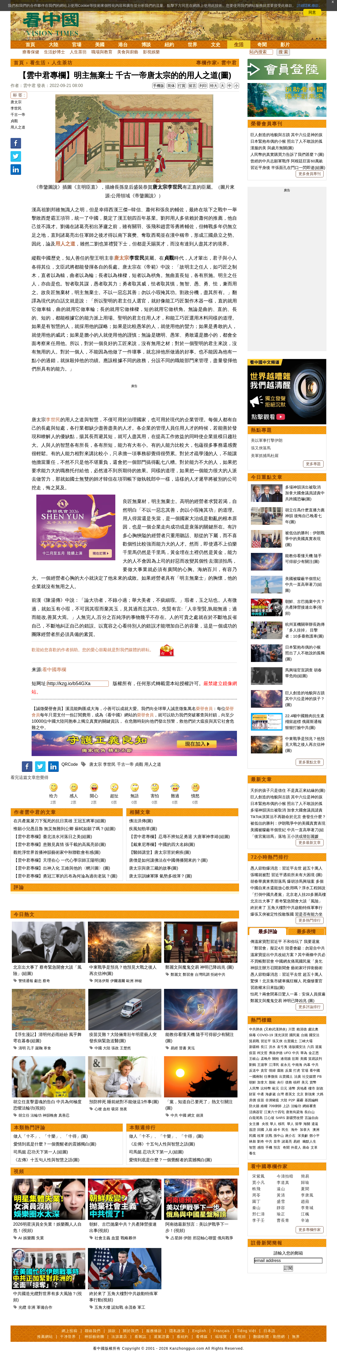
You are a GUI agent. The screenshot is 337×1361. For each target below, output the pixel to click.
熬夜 (123, 1109)
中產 (260, 1094)
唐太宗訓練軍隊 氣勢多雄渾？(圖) (160, 876)
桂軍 (260, 1136)
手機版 (158, 86)
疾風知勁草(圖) (143, 828)
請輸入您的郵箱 (288, 1253)
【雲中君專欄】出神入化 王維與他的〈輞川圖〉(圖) (61, 868)
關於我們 (131, 1331)
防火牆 (254, 1106)
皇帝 (277, 1141)
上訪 (286, 1106)
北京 (300, 1094)
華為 (303, 1053)
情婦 (272, 1070)
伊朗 (187, 1238)
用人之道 (18, 127)
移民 (281, 1124)
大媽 (319, 1094)
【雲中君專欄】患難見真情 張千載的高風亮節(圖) (59, 844)
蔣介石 (290, 1136)
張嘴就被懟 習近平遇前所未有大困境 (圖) (286, 874)
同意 (312, 12)
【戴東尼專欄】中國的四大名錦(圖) (162, 844)
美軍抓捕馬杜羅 (265, 455)
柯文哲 (262, 1053)
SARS (280, 1118)
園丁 (256, 1201)
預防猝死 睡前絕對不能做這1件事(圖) (124, 1102)
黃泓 (191, 1048)
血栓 (106, 1109)
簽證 (252, 1130)
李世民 (16, 108)
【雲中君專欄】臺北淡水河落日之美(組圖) (52, 836)
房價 (252, 1100)
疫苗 (252, 1053)
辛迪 (305, 1220)
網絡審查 (309, 1106)
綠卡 (277, 1130)
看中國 (315, 1070)
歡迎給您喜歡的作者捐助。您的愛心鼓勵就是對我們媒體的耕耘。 (93, 650)
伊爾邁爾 (117, 981)
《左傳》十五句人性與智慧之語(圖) (46, 1160)
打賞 (181, 86)
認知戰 (117, 1307)
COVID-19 (265, 1035)
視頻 (19, 1171)
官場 (76, 44)
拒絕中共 (218, 974)
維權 (264, 1106)
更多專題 (313, 464)
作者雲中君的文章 (35, 812)
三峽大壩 (306, 1041)
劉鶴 (252, 1065)
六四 (310, 1047)
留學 (298, 1124)
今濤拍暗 (285, 1176)
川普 (291, 1029)
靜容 (281, 1207)
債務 (288, 1082)
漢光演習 (281, 1035)
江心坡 (269, 1118)
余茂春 (130, 1307)
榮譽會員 (204, 708)
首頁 (30, 44)
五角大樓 (102, 1307)
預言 (277, 1147)
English (199, 1331)
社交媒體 (309, 1076)
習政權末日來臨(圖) (267, 987)
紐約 (169, 44)
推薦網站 (45, 1336)
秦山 (256, 1207)
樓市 (311, 1088)
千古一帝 (18, 114)
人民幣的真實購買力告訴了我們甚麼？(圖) (287, 154)
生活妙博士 (54, 52)
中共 (174, 1115)
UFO (287, 1053)
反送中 (254, 1070)
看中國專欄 (54, 669)
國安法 (314, 1035)
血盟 (115, 1238)
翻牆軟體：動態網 (269, 1336)
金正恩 (314, 1053)
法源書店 (119, 1336)
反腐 (288, 1070)
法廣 (297, 1076)
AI (20, 1238)
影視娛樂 (151, 52)
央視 (265, 1124)
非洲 (31, 1307)
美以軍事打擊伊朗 (267, 440)
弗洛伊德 (276, 1053)
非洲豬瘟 (272, 1100)
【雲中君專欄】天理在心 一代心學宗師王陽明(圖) (59, 860)
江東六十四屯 (274, 1112)
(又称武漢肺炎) (275, 1029)
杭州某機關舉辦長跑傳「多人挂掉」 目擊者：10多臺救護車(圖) (305, 630)
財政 (319, 1088)
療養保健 (30, 52)
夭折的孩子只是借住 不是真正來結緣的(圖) (287, 790)
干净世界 (68, 1336)
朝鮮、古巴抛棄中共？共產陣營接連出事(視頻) (305, 607)
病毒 (252, 1035)
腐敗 (280, 1070)
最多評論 (267, 931)
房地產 (302, 1088)
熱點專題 (261, 430)
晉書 (182, 1048)
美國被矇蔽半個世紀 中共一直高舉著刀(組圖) (303, 584)
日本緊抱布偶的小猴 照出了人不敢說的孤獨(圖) (305, 653)
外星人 (296, 1147)
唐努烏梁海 (294, 1112)
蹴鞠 (39, 1048)
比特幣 (266, 1088)
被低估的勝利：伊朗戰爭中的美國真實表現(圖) (305, 539)
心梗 (98, 1109)
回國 (260, 1130)
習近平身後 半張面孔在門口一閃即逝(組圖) (287, 167)
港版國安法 (297, 1047)
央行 (280, 1082)
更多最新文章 (310, 842)
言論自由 (311, 1118)
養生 (252, 1153)
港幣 (292, 1088)
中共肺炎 (256, 1029)
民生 (286, 1130)
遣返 (314, 1124)
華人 (273, 1124)
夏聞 (305, 1189)
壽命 (306, 1147)
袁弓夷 (282, 1047)
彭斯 (295, 1059)
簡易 (305, 1176)
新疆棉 (254, 1047)
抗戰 (268, 1136)
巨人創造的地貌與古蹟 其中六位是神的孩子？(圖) (305, 699)
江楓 (305, 1214)
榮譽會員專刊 (267, 123)
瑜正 (281, 1214)
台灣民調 (202, 974)
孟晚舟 (266, 1059)
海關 (306, 1124)
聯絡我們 (93, 1331)
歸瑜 (305, 1182)
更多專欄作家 (310, 1230)
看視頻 (240, 1336)
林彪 (252, 1141)
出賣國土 (291, 1041)
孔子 (30, 1048)
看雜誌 (140, 1336)
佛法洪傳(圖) (141, 821)
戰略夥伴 (128, 1238)
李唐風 (307, 1195)
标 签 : (19, 95)
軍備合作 (44, 1307)
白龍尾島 (256, 1118)
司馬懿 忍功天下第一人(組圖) (40, 1152)
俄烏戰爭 (225, 1238)
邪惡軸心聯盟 (204, 1238)
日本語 (269, 1331)
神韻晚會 (50, 1115)
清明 (22, 1048)
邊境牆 (285, 1059)
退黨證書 (162, 1336)
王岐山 (254, 1059)
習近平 (266, 1041)
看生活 (38, 62)
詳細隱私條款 (308, 5)
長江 (264, 1047)
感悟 (260, 1147)
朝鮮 (252, 1082)
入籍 (268, 1130)
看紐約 (183, 1336)
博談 (146, 44)
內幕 (307, 1065)
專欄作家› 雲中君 (216, 62)
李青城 (307, 1207)
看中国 (54, 24)
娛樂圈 (29, 1238)
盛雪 (281, 1201)
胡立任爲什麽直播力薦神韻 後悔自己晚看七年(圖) (305, 516)
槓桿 (296, 1082)
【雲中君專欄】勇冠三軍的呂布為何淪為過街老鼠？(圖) (65, 876)
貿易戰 (254, 1041)
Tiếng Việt (246, 1331)
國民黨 (294, 1035)
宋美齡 (303, 1136)
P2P (292, 1100)
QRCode (69, 764)
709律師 (275, 1106)
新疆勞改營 (294, 1118)
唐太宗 (16, 102)
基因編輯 (311, 1100)
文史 (215, 44)
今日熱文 (24, 914)
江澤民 (274, 1065)
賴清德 (301, 1029)
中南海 (297, 1065)
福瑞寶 (221, 1336)
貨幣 (313, 1082)
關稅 (275, 1059)
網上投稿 (69, 1331)
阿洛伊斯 (102, 981)
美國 (100, 44)
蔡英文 (290, 1094)
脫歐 (272, 1082)
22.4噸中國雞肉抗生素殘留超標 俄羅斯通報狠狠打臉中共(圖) (304, 721)
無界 (296, 1336)
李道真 (283, 1182)
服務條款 (154, 1331)
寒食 (47, 1048)
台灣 (280, 1094)
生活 (239, 44)
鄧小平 (314, 1136)
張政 (115, 1048)
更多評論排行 (310, 1007)
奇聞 (262, 44)
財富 (252, 1094)
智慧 (252, 1147)
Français (222, 1331)
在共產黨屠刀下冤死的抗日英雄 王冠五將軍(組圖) (59, 821)
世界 (192, 44)
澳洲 (316, 1130)
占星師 (176, 1238)
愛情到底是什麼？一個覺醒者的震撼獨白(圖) (54, 1144)
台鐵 (304, 1035)
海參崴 (270, 1094)
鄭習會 (188, 974)
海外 (295, 1130)
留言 (192, 86)
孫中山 (279, 1136)
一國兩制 (256, 1076)
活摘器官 (256, 1112)
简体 (171, 86)
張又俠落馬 (261, 448)
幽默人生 (309, 1141)
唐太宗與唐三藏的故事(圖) (153, 868)
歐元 (275, 1088)
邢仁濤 (258, 1214)
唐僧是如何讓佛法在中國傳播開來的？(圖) (168, 860)
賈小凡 (258, 1182)
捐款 (112, 1331)
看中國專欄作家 (269, 1166)
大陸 (53, 44)
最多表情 (306, 931)
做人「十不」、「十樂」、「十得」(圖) (50, 1136)
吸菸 (115, 1109)
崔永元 (285, 1065)
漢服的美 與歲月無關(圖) (272, 148)
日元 (283, 1088)
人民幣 (254, 1088)
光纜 (22, 1307)
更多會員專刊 (310, 174)
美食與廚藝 (127, 52)
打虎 (296, 1070)
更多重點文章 (310, 762)
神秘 (138, 981)
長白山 (309, 1112)
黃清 (281, 1195)
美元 (304, 1082)
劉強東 (310, 1094)
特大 (213, 86)
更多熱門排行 (310, 920)
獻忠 (38, 981)
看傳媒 (202, 1336)
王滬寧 (262, 1065)
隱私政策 (177, 1331)
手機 (268, 1147)
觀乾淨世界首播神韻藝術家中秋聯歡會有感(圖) (57, 852)
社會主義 (102, 1238)
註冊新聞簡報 (267, 1243)
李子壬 (258, 1220)
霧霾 (299, 1100)
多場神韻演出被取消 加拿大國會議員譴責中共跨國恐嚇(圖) (305, 493)
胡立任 (23, 1115)
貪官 (264, 1070)
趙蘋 (305, 1201)
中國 (98, 1048)
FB (319, 1076)
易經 (174, 1048)
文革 (314, 1147)
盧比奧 (313, 1029)
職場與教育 (101, 52)
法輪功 (36, 1115)
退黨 (318, 1047)
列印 (203, 86)
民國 (252, 1136)
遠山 (281, 1189)
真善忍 (64, 1115)
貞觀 (14, 121)
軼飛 (256, 1189)
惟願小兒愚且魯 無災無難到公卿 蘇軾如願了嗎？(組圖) (64, 828)
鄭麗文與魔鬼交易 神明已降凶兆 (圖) (199, 967)
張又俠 (277, 1041)
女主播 (254, 1124)
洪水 (272, 1047)
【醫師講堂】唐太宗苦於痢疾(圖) (160, 852)
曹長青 (283, 1220)
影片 (285, 44)
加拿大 (262, 1082)
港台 (123, 44)
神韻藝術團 (94, 1336)
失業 (40, 1238)
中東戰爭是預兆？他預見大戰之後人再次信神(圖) (305, 744)
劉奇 (260, 1141)
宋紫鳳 (258, 1176)
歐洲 (129, 981)
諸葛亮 (287, 1141)
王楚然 (125, 1048)
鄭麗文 (176, 974)
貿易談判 (315, 1059)
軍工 (141, 1307)
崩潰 (199, 1115)
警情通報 (25, 981)
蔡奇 (46, 981)
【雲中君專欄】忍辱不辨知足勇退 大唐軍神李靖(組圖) (179, 836)
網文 (191, 1115)
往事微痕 (271, 1076)
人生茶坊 (78, 52)
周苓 (256, 1195)
